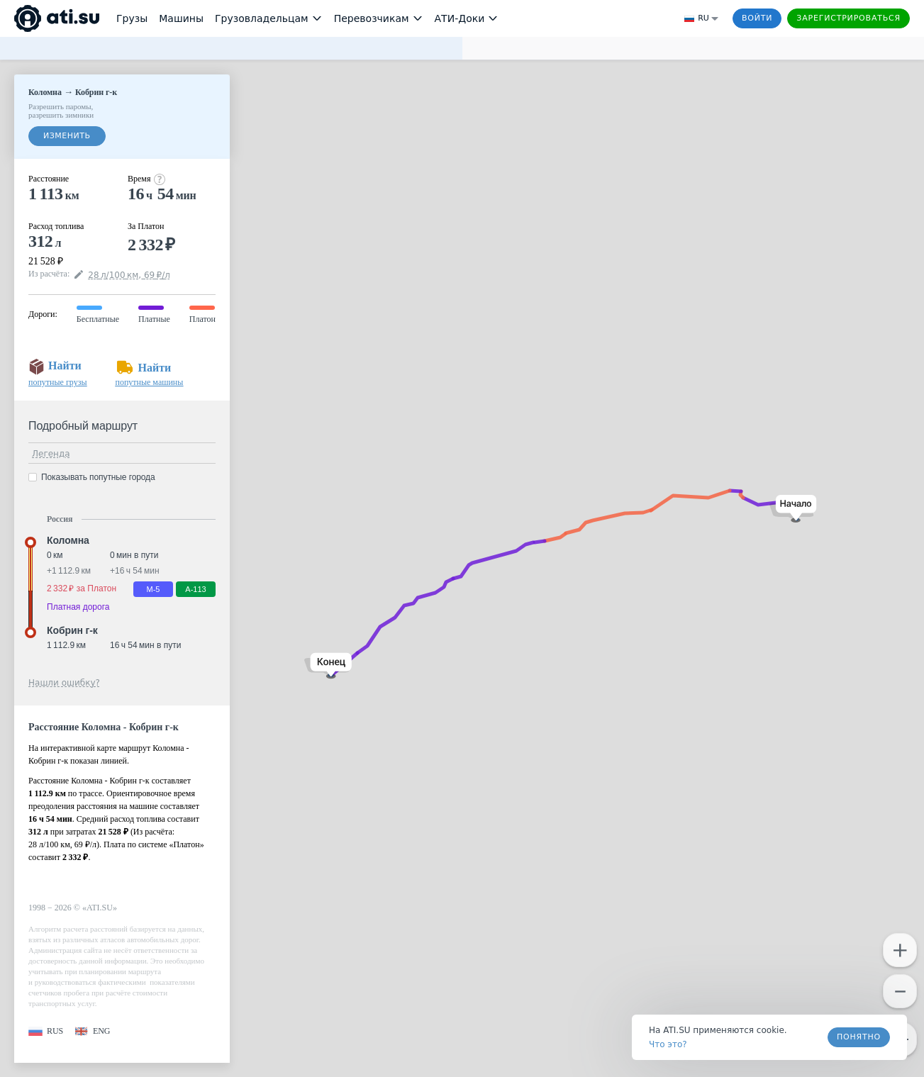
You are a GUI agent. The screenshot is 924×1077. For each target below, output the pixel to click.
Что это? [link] (668, 1044)
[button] (793, 508)
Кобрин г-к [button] (72, 630)
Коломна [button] (68, 540)
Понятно (859, 1037)
